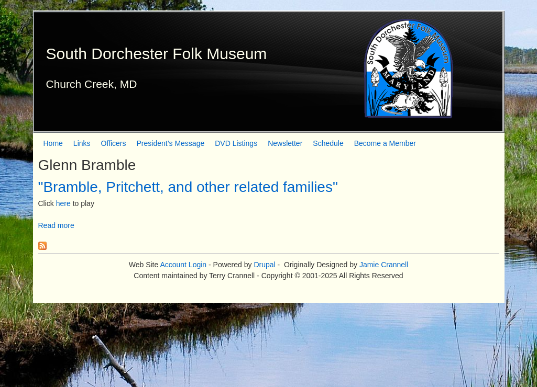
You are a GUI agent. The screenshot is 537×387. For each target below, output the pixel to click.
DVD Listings (236, 143)
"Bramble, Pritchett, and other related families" (188, 187)
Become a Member (385, 143)
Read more (56, 225)
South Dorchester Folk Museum (156, 53)
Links (82, 143)
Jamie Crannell (383, 264)
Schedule (328, 143)
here (63, 203)
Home (53, 143)
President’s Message (171, 143)
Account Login (183, 264)
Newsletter (285, 143)
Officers (113, 143)
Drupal (264, 264)
